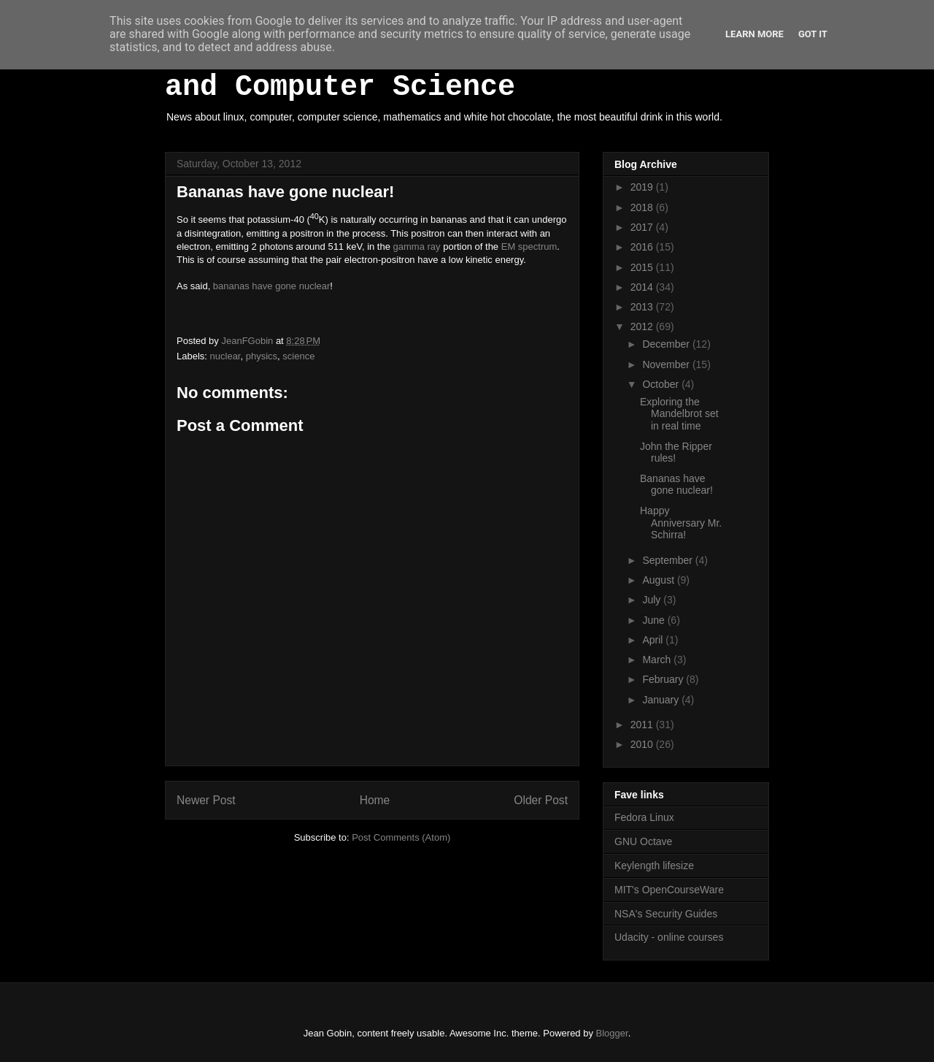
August (659, 580)
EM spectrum (529, 246)
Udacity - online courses (668, 937)
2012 (643, 326)
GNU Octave (643, 841)
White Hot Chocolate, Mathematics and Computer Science (445, 71)
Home (375, 800)
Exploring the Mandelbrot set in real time (679, 414)
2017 (643, 227)
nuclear (225, 356)
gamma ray (417, 246)
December (667, 344)
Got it (812, 33)
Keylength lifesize (654, 865)
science (298, 356)
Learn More (754, 33)
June (654, 620)
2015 (643, 267)
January (662, 700)
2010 (643, 744)
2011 (643, 724)
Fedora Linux (644, 817)
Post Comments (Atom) (401, 837)
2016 (643, 247)
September (668, 560)
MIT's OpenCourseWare (669, 889)
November (667, 364)
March (658, 659)
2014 (643, 287)
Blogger (612, 1033)
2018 (643, 207)
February (664, 679)
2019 (643, 187)
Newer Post (206, 800)
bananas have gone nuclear (271, 285)
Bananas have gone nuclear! (676, 485)
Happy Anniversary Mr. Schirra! (681, 523)
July (652, 600)
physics (261, 356)
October (662, 384)
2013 (643, 307)
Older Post (541, 800)
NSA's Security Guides (665, 914)
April (653, 640)
